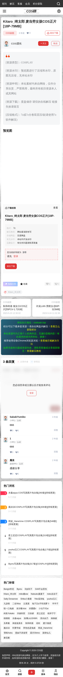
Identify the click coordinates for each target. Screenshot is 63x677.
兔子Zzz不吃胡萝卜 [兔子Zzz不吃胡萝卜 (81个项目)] (40, 603)
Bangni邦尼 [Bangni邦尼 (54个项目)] (9, 589)
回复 (56, 430)
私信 (55, 43)
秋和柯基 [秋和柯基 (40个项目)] (29, 623)
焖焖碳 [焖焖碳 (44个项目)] (54, 618)
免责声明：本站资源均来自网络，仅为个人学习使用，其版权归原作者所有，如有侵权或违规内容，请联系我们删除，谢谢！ (31, 656)
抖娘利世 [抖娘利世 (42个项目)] (21, 613)
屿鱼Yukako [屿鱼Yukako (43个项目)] (9, 613)
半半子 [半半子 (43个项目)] (55, 603)
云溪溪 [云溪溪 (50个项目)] (26, 603)
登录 (15, 256)
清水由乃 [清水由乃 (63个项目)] (44, 618)
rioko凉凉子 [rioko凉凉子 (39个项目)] (52, 594)
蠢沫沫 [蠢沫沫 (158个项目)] (7, 628)
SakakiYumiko (18, 417)
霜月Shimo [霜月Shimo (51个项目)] (35, 633)
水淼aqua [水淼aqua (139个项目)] (16, 618)
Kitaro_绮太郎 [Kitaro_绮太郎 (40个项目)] (10, 594)
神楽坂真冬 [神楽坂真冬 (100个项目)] (17, 623)
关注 (43, 43)
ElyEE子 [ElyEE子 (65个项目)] (28, 589)
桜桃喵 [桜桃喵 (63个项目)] (7, 618)
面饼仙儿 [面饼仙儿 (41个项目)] (47, 633)
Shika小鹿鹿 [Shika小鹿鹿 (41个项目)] (26, 599)
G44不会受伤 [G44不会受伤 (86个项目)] (41, 589)
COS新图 (10, 33)
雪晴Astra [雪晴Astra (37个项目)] (8, 633)
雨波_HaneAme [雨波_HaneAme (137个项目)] (45, 628)
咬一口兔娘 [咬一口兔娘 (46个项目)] (9, 608)
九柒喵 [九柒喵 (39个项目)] (7, 603)
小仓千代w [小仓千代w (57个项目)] (43, 608)
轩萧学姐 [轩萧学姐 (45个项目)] (16, 628)
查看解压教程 (34, 351)
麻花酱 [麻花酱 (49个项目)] (7, 638)
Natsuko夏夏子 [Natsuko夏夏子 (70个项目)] (37, 594)
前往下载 (52, 33)
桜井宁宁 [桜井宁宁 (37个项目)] (52, 613)
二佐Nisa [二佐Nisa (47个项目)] (16, 603)
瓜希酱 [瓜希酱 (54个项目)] (7, 623)
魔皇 (12, 460)
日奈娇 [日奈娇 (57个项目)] (31, 613)
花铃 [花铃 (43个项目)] (38, 623)
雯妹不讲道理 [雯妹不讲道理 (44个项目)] (21, 633)
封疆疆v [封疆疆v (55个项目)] (32, 608)
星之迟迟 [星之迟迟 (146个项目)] (41, 613)
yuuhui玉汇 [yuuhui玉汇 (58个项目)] (52, 599)
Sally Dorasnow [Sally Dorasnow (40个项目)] (11, 599)
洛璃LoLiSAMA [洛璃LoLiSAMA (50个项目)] (30, 618)
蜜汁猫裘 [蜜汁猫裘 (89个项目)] (47, 623)
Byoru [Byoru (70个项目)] (19, 589)
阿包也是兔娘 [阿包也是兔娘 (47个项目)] (29, 628)
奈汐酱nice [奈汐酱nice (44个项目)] (21, 608)
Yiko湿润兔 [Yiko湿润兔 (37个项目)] (39, 599)
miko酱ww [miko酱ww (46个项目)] (23, 594)
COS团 (39, 650)
